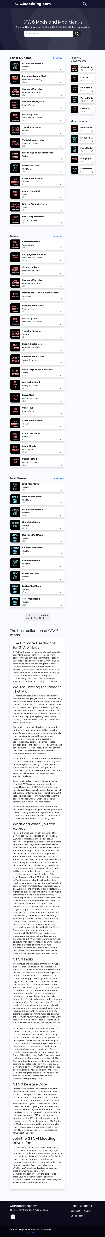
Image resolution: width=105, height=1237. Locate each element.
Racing (25, 156)
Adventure (26, 296)
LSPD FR (84, 77)
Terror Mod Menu (31, 598)
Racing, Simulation (30, 143)
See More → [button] (59, 58)
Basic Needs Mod (31, 241)
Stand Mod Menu (31, 560)
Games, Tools (28, 105)
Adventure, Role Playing (32, 79)
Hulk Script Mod (30, 114)
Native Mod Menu (31, 165)
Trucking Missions (31, 127)
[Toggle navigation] (91, 4)
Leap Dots (30, 1232)
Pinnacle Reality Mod (33, 101)
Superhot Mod (29, 458)
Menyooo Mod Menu (32, 535)
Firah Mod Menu (30, 484)
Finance (25, 130)
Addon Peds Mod (31, 191)
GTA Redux (27, 407)
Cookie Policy (77, 1215)
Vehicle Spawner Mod (33, 140)
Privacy (87, 1211)
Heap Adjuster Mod (32, 344)
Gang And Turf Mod (32, 89)
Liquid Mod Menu (31, 522)
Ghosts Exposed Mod (33, 216)
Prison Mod (28, 395)
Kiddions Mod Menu (32, 547)
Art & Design (27, 449)
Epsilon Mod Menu (31, 586)
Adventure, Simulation (31, 270)
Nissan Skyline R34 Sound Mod (37, 152)
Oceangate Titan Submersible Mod (40, 292)
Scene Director (29, 446)
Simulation (26, 194)
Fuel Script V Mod (31, 382)
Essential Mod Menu (32, 63)
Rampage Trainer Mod (34, 76)
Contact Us (76, 1211)
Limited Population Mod (34, 204)
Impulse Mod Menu (32, 496)
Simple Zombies (30, 267)
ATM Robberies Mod (32, 178)
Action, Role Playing (30, 220)
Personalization (28, 245)
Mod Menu (26, 66)
